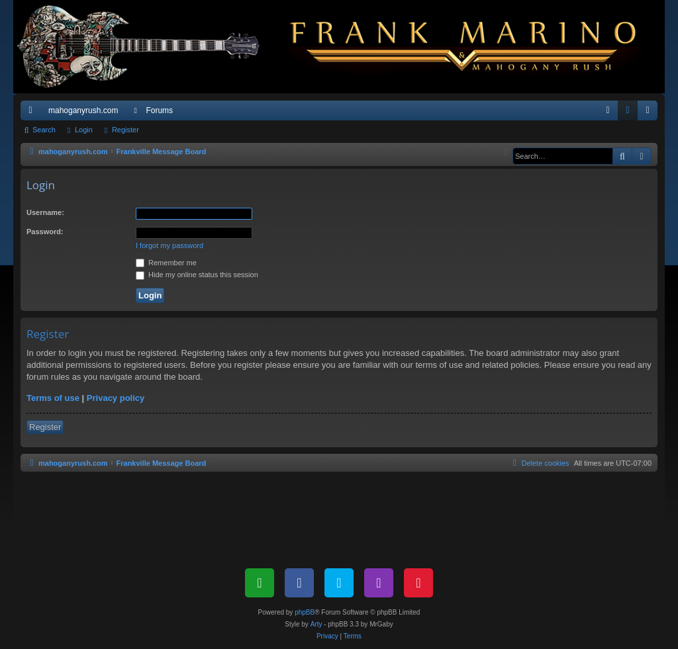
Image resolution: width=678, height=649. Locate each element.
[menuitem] (608, 110)
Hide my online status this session (197, 275)
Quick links (33, 113)
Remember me (166, 263)
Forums (159, 110)
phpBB (305, 612)
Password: (45, 232)
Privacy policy (115, 398)
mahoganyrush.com (83, 110)
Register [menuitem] (650, 113)
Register (125, 130)
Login (84, 130)
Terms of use (52, 398)
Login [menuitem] (631, 113)
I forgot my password (169, 245)
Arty (316, 624)
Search (44, 130)
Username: (45, 212)
